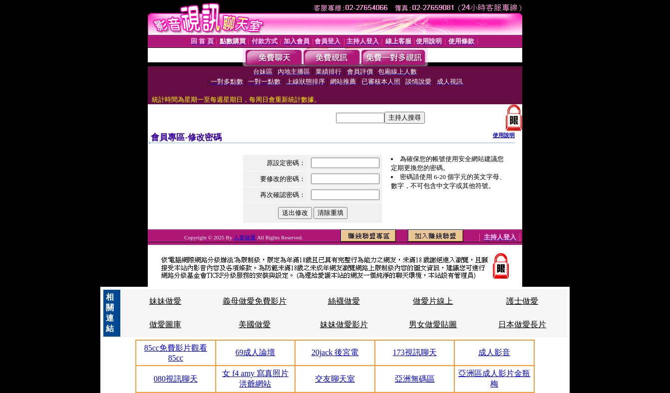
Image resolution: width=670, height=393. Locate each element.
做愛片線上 (433, 301)
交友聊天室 (335, 379)
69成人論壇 (255, 352)
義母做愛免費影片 (255, 301)
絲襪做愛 (344, 301)
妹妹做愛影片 (344, 324)
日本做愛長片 (522, 324)
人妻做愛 (245, 237)
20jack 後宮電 (335, 352)
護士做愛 (522, 301)
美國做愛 (255, 324)
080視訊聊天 (176, 379)
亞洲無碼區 (415, 379)
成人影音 (494, 352)
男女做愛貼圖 (433, 324)
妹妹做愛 (165, 301)
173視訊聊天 (415, 352)
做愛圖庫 (165, 324)
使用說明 (504, 135)
